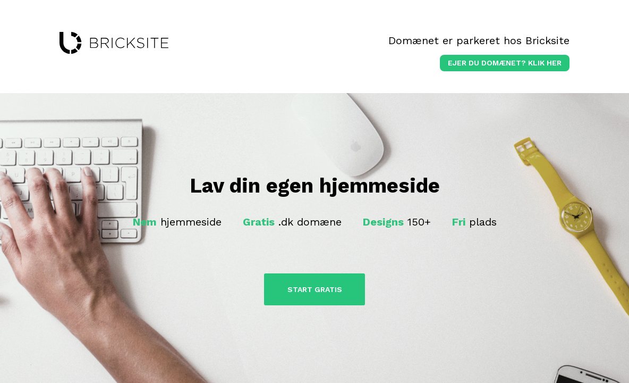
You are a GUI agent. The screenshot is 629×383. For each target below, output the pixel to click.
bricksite (114, 43)
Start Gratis (314, 289)
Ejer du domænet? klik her (505, 63)
